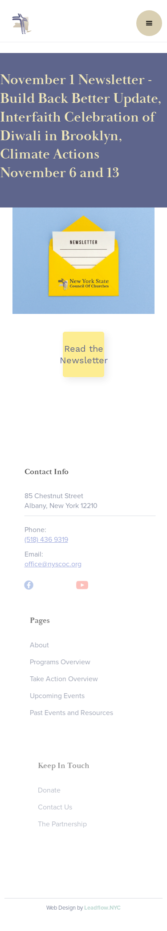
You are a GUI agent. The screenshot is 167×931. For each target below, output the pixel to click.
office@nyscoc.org (55, 564)
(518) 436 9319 (48, 539)
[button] (149, 23)
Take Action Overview (67, 679)
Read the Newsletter (84, 354)
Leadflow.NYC (102, 907)
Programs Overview (63, 662)
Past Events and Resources (75, 712)
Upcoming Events (60, 695)
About (43, 645)
